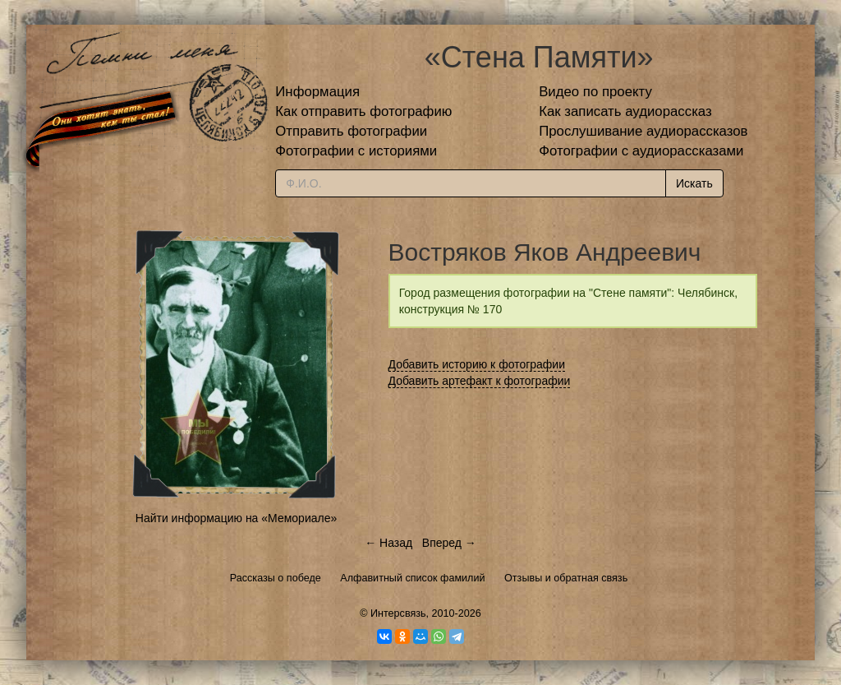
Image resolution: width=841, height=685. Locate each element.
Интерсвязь (398, 613)
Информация (317, 92)
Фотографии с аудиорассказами (641, 151)
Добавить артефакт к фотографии (479, 380)
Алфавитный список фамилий (412, 578)
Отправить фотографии (351, 131)
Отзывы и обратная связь (565, 578)
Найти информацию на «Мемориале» (236, 518)
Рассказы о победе (275, 578)
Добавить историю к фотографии (477, 364)
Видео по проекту (595, 92)
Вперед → (449, 542)
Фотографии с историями (356, 151)
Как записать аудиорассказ (625, 111)
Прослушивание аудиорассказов (643, 131)
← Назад (388, 542)
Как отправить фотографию (363, 111)
